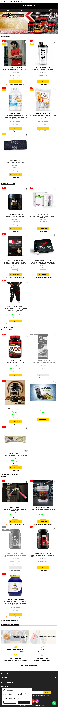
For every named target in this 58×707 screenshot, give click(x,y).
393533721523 (18, 1)
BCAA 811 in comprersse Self (15, 216)
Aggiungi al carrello (15, 82)
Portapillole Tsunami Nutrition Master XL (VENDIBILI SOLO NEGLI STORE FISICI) (43, 264)
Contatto (3, 1)
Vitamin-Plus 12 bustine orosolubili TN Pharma (43, 216)
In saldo (4, 476)
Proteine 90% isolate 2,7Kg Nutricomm (15, 409)
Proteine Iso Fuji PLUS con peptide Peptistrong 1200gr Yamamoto (15, 602)
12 (39, 31)
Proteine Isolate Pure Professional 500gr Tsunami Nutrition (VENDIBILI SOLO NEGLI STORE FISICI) (15, 264)
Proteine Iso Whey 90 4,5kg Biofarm (43, 509)
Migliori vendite (7, 330)
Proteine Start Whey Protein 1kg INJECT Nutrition (43, 116)
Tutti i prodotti (7, 327)
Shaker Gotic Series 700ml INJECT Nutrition (43, 70)
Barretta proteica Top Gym (43, 407)
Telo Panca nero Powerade (15, 162)
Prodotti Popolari (8, 183)
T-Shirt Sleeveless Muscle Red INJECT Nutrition (15, 70)
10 (35, 31)
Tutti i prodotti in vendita (10, 621)
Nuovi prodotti (7, 37)
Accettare (24, 702)
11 (37, 31)
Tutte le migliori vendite (9, 474)
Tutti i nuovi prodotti (9, 181)
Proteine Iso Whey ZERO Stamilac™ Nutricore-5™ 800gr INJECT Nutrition (15, 116)
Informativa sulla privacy (11, 698)
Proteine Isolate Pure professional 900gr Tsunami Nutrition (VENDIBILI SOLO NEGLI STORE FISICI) (43, 557)
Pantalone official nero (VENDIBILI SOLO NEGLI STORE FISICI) (15, 309)
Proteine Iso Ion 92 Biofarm (15, 363)
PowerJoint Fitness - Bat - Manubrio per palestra (15, 509)
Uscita (9, 702)
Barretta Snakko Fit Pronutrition (15, 455)
